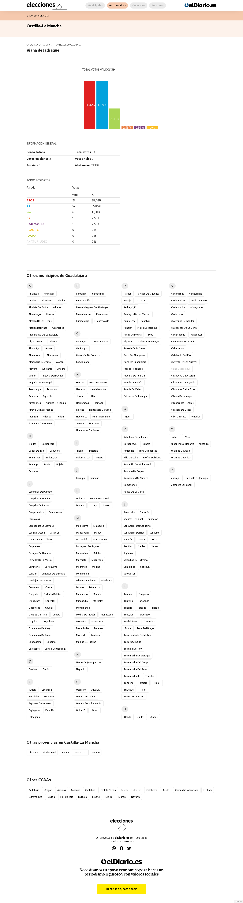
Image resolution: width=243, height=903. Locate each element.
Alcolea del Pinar (38, 327)
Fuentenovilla (102, 321)
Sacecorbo (129, 512)
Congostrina (35, 642)
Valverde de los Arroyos (184, 362)
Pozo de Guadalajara (135, 362)
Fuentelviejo (82, 321)
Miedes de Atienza (86, 580)
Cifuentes (50, 601)
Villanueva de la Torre (183, 389)
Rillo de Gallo (131, 457)
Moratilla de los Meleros (89, 628)
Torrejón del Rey (133, 648)
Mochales (98, 601)
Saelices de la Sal (133, 519)
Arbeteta (33, 396)
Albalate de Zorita (38, 307)
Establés (49, 710)
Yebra (188, 437)
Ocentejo (81, 689)
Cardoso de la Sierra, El (41, 525)
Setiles (141, 546)
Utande (154, 717)
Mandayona (82, 532)
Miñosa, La (82, 601)
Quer (127, 416)
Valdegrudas (196, 307)
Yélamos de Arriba (181, 457)
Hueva (80, 423)
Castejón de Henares (40, 553)
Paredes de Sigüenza (148, 293)
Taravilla (128, 601)
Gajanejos (81, 341)
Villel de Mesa (178, 416)
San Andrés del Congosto (137, 525)
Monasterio (107, 614)
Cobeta (56, 614)
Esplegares (34, 710)
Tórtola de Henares (134, 696)
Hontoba (98, 403)
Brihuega (33, 464)
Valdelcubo (177, 314)
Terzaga (141, 607)
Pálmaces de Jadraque (136, 396)
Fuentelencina (83, 314)
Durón (46, 669)
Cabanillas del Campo (40, 491)
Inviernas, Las (83, 457)
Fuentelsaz (102, 314)
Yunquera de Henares (182, 443)
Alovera (33, 368)
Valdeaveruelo (199, 300)
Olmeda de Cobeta (86, 696)
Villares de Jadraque (181, 396)
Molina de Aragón (85, 614)
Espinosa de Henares (40, 703)
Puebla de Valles (132, 389)
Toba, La (128, 614)
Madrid (96, 796)
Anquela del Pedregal (40, 382)
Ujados (140, 717)
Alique (48, 348)
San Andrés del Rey (134, 532)
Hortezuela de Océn (100, 409)
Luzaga (94, 505)
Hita (93, 396)
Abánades (49, 293)
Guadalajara (82, 362)
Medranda (81, 566)
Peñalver (145, 321)
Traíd (156, 682)
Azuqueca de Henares (40, 423)
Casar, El (54, 532)
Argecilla (47, 396)
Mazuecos (97, 560)
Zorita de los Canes (182, 484)
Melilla (109, 796)
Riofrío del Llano (152, 457)
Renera (146, 443)
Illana (80, 450)
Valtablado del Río (181, 355)
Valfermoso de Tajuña (183, 341)
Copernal (51, 642)
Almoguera (52, 355)
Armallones (35, 403)
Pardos (127, 293)
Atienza (47, 416)
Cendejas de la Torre (40, 580)
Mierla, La (106, 580)
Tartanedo (143, 601)
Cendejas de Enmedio (53, 573)
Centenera (34, 587)
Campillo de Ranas (39, 505)
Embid (32, 689)
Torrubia (149, 676)
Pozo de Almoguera (134, 355)
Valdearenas (195, 293)
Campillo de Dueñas (39, 498)
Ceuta (166, 790)
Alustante (47, 368)
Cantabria (90, 790)
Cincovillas (34, 607)
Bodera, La (51, 457)
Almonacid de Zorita (40, 362)
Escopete (49, 696)
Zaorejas (176, 478)
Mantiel (98, 532)
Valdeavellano (178, 300)
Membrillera (82, 573)
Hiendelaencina (98, 389)
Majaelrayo (82, 525)
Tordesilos (149, 621)
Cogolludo (48, 621)
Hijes (80, 396)
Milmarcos (94, 587)
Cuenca (65, 752)
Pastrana (141, 300)
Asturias (61, 790)
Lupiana (80, 505)
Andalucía (34, 790)
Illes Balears (66, 796)
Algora (53, 341)
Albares (57, 307)
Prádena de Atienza (134, 375)
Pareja (127, 300)
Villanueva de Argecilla (183, 382)
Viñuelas (195, 416)
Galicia (51, 796)
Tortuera (128, 682)
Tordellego (144, 614)
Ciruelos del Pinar (38, 614)
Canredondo (55, 512)
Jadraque (80, 478)
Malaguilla (98, 525)
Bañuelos (55, 450)
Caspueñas (34, 546)
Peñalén (128, 327)
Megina (96, 566)
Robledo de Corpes (134, 471)
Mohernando (83, 607)
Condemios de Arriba (40, 635)
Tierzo (155, 607)
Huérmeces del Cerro (87, 430)
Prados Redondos (133, 368)
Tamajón (128, 594)
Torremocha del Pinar (135, 669)
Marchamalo (100, 539)
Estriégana (34, 717)
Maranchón (82, 539)
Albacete (33, 752)
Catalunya (151, 790)
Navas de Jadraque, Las (88, 662)
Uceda (127, 717)
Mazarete (81, 560)
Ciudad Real (49, 752)
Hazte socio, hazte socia (121, 888)
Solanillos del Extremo (136, 560)
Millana (80, 587)
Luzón (106, 505)
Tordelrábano (131, 621)
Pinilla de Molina (133, 334)
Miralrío (97, 594)
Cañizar (33, 573)
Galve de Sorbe (100, 341)
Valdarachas (177, 293)
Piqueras (128, 341)
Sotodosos (129, 573)
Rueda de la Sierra (134, 491)
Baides (32, 443)
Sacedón (144, 512)
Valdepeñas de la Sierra (184, 327)
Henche (80, 382)
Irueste (99, 457)
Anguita (61, 368)
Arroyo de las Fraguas (41, 409)
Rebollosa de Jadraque (136, 437)
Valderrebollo (178, 334)
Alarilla (61, 300)
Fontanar (81, 293)
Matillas (97, 553)
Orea (94, 710)
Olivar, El (95, 689)
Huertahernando (101, 416)
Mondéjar (81, 621)
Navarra (135, 796)
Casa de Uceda (37, 532)
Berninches (34, 457)
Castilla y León (108, 790)
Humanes (94, 423)
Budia (47, 464)
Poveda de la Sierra (134, 348)
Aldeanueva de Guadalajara (43, 334)
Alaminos (47, 300)
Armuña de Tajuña (56, 403)
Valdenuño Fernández (182, 321)
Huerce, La (81, 416)
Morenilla (81, 635)
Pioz (150, 334)
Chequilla (33, 594)
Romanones (130, 484)
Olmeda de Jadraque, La (89, 703)
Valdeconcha (178, 307)
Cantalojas (34, 519)
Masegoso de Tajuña (87, 546)
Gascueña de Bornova (88, 355)
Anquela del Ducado (53, 375)
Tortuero (143, 682)
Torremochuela (132, 676)
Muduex (95, 635)
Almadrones (35, 355)
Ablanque (34, 293)
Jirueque (95, 478)
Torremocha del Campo (136, 662)
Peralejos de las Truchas (137, 314)
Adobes (33, 300)
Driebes (33, 669)
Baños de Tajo (37, 450)
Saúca (141, 539)
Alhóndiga (34, 348)
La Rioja (82, 796)
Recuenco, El (130, 443)
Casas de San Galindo (40, 539)
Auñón (60, 416)
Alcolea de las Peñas (40, 321)
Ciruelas (49, 607)
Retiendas (129, 450)
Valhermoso (177, 348)
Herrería (80, 389)
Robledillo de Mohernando (138, 464)
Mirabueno (82, 594)
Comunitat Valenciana (186, 790)
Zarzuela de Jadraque (197, 478)
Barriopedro (48, 443)
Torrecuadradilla (132, 642)
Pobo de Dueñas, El (148, 341)
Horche (80, 409)
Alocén (60, 362)
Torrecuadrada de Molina (137, 635)
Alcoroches (58, 327)
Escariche (34, 696)
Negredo (80, 669)
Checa (48, 587)
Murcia (122, 796)
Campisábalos (36, 512)
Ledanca (80, 498)
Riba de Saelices (148, 450)
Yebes (175, 437)
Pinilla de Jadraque (147, 327)
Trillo (143, 689)
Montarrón (97, 621)
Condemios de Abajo (40, 628)
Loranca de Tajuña (100, 498)
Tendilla (128, 607)
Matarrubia (82, 553)
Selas (155, 539)
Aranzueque (35, 389)
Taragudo (143, 594)
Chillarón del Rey (52, 594)
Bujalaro (60, 464)
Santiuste (154, 532)
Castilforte (34, 566)
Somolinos (129, 566)
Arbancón (52, 389)
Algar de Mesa (36, 341)
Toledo (96, 752)
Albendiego (35, 314)
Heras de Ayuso (98, 382)
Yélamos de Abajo (181, 450)
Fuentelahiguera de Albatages (92, 307)
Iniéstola (93, 450)
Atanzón (33, 416)
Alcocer (50, 314)
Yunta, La (204, 443)
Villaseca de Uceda (181, 409)
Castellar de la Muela (40, 560)
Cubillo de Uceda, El (55, 648)
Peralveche (130, 321)
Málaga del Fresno (86, 642)
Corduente (34, 648)
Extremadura (35, 796)
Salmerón (153, 519)
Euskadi (208, 790)
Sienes (154, 546)
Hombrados (82, 403)
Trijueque (129, 689)
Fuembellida (97, 293)
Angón (32, 375)
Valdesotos (196, 334)
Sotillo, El (145, 566)
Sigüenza (128, 553)
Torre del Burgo (145, 628)
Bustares (33, 471)
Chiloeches (34, 601)
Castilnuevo (51, 566)
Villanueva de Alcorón (183, 375)
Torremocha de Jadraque (137, 655)
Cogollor (33, 621)
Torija (128, 628)
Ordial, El (80, 710)
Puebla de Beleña (133, 382)
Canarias (75, 790)
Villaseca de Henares (182, 403)
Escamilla (47, 689)
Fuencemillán (83, 300)
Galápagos (82, 348)
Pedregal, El (130, 307)
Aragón (48, 790)
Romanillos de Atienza (136, 478)
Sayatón (128, 539)
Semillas (128, 546)
